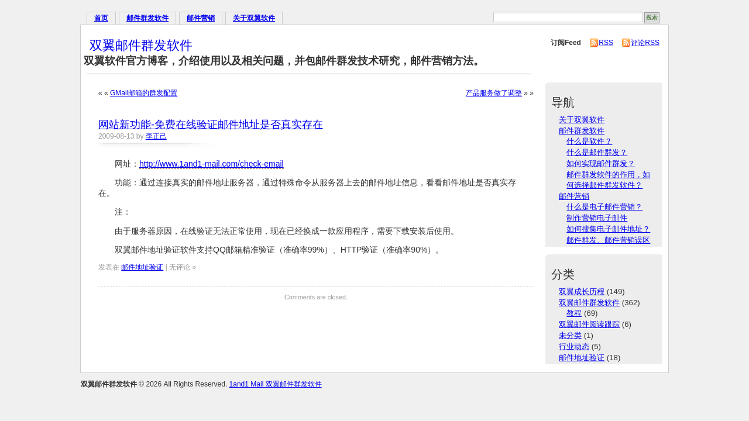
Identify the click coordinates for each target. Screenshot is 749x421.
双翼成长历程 (581, 291)
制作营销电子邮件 (596, 217)
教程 (574, 313)
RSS (606, 43)
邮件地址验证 (142, 267)
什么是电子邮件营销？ (604, 206)
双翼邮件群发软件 (141, 45)
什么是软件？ (589, 141)
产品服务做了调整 (494, 93)
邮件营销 (201, 18)
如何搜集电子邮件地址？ (608, 229)
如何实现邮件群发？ (600, 163)
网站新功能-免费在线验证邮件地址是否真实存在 (210, 124)
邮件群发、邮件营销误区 (608, 240)
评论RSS (645, 43)
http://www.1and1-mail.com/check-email (211, 163)
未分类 (570, 335)
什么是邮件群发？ (596, 152)
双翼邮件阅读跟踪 (589, 324)
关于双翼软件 (254, 18)
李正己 (156, 136)
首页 (101, 18)
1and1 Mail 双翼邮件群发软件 (275, 384)
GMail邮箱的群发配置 (143, 93)
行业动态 (574, 346)
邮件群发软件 (147, 18)
